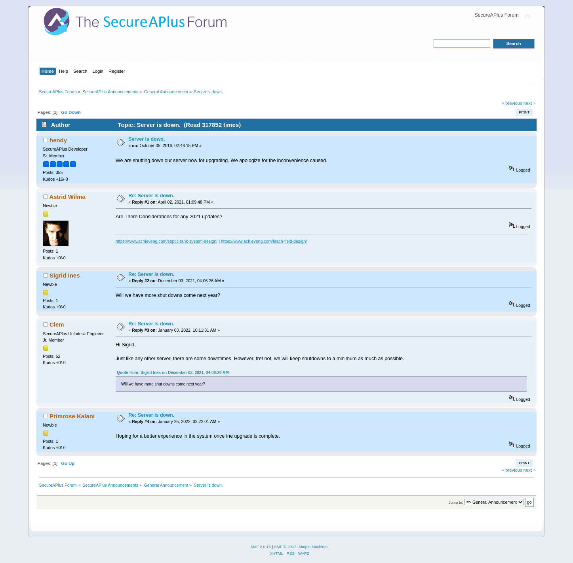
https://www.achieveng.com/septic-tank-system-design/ (166, 241)
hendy (58, 140)
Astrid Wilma (67, 196)
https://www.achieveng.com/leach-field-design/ (264, 241)
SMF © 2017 (285, 546)
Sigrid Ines (64, 275)
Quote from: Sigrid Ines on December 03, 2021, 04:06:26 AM (173, 372)
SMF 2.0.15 (260, 546)
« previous (512, 103)
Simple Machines (314, 546)
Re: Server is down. (151, 195)
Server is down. (146, 139)
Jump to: (456, 502)
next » (530, 103)
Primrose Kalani (72, 416)
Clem (56, 324)
